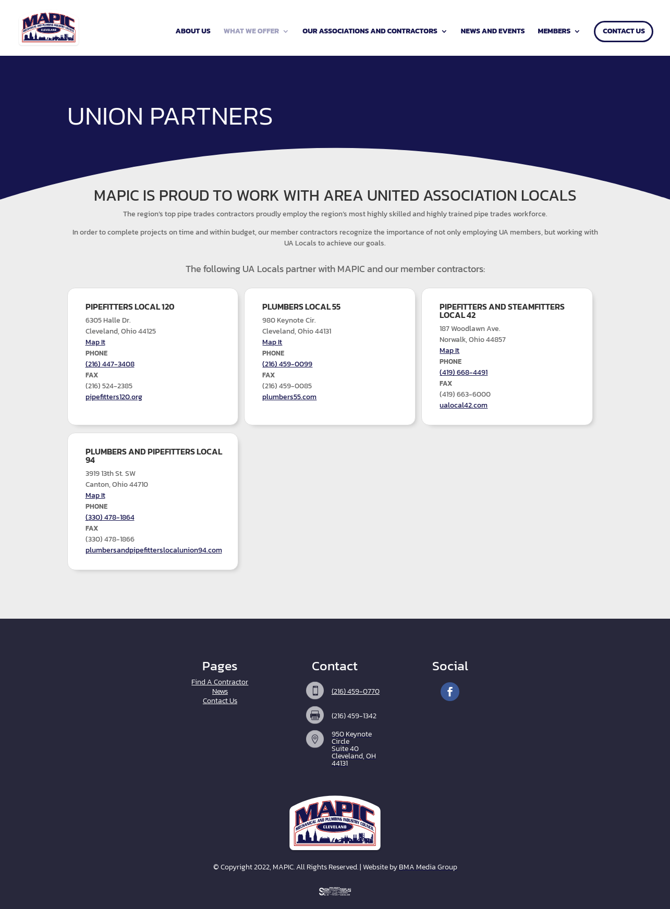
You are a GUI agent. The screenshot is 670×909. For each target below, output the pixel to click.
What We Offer (251, 32)
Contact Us (624, 32)
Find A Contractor (219, 682)
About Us (193, 32)
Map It (95, 342)
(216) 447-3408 (110, 364)
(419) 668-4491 (464, 372)
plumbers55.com (289, 396)
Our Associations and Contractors (369, 32)
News (220, 691)
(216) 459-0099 (287, 364)
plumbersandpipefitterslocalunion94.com (154, 550)
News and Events (493, 32)
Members (554, 32)
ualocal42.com (464, 405)
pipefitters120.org (114, 396)
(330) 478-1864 (110, 517)
